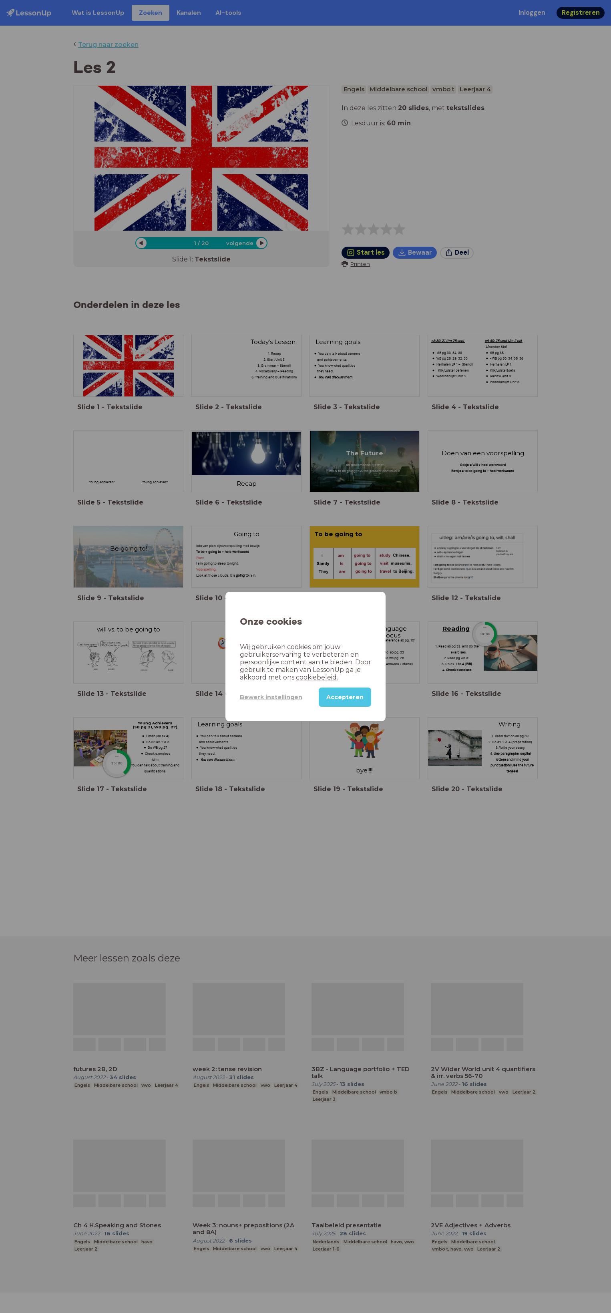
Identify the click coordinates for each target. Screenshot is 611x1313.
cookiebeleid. (317, 677)
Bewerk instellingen (271, 697)
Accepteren (345, 697)
